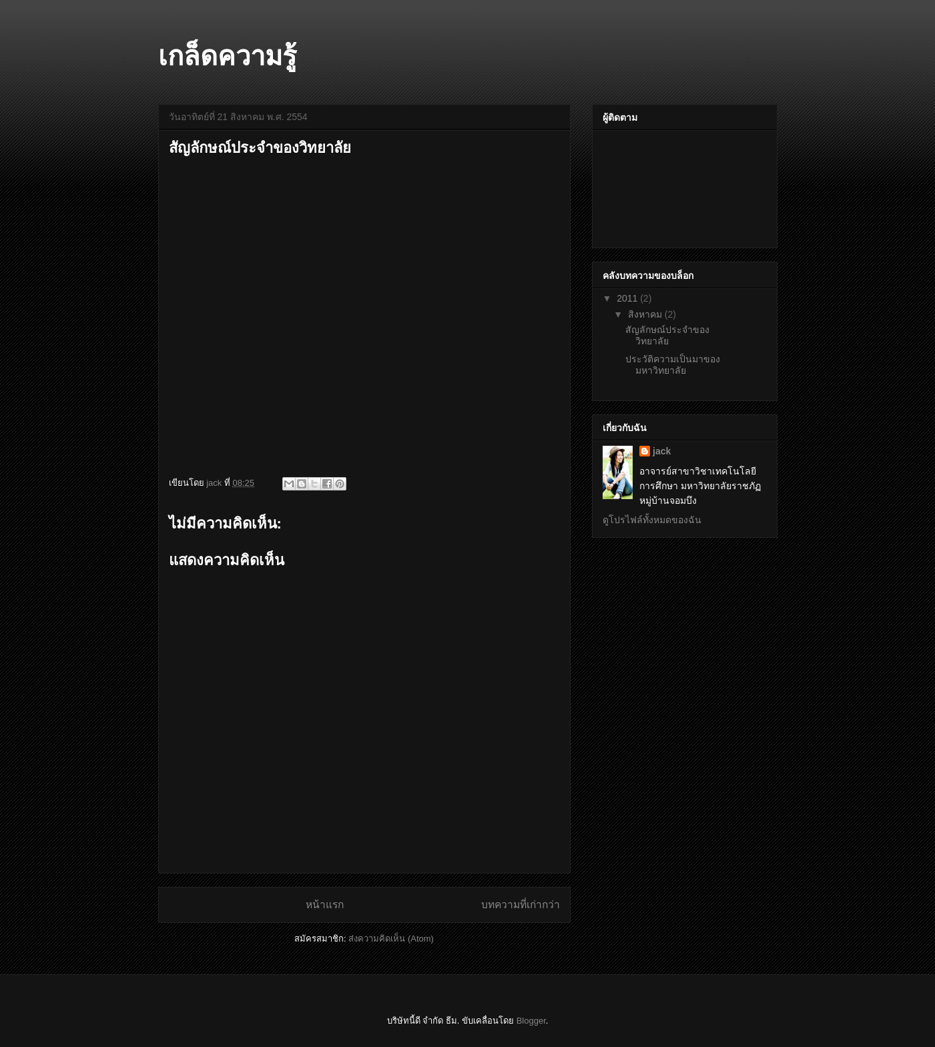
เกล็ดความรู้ (227, 56)
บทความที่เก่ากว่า (520, 904)
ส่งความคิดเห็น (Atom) (391, 939)
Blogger (531, 1021)
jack (662, 451)
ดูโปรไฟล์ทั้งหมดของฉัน (652, 519)
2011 (628, 298)
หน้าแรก (325, 904)
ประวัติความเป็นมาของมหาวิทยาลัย (672, 365)
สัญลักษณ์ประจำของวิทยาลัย (667, 335)
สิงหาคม (646, 314)
